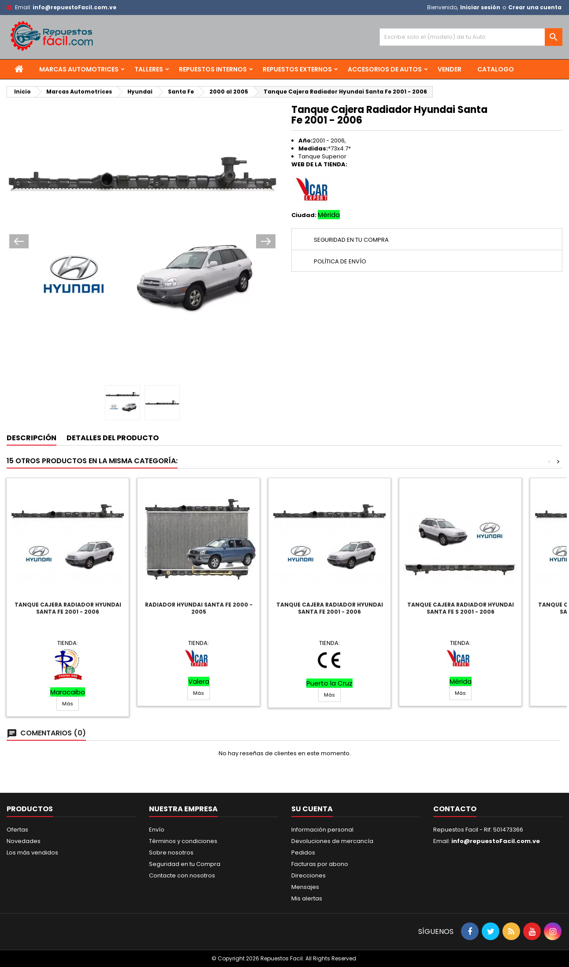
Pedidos (303, 852)
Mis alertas (306, 898)
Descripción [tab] (31, 438)
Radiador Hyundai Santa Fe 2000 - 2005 (199, 608)
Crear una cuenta (535, 7)
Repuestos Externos (297, 69)
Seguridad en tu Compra (184, 864)
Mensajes (305, 887)
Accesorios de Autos (385, 69)
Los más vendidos (32, 852)
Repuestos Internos (213, 69)
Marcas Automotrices (79, 69)
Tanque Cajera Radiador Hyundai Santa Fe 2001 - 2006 (68, 608)
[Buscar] (470, 37)
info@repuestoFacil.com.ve (74, 7)
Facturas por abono (319, 864)
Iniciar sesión (480, 7)
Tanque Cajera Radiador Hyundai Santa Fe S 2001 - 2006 (460, 608)
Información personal (322, 829)
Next (265, 241)
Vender (449, 69)
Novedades (24, 841)
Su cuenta (312, 809)
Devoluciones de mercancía (332, 841)
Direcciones (308, 875)
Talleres (148, 69)
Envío (156, 829)
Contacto (454, 809)
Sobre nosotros (171, 852)
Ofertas (17, 829)
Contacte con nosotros (182, 875)
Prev (19, 241)
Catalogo (495, 69)
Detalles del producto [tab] (113, 438)
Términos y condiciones (183, 841)
